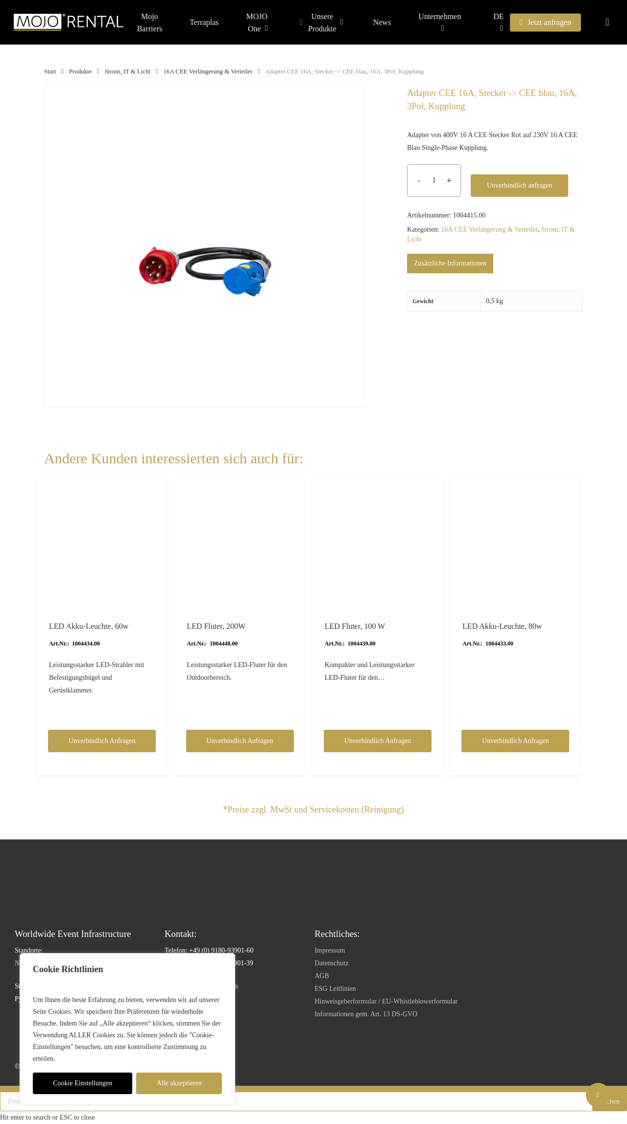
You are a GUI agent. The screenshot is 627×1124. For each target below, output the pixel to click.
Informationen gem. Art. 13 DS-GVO (365, 1014)
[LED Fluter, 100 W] (378, 543)
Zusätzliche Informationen (450, 263)
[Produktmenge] (434, 180)
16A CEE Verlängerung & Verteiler (208, 71)
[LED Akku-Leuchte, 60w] (102, 543)
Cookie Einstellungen (82, 1083)
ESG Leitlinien (335, 988)
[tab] (450, 263)
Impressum (329, 950)
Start (50, 71)
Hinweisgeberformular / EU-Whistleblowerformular (386, 1001)
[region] (127, 1028)
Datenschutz (331, 963)
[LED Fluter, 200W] (239, 543)
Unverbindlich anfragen (519, 185)
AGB (321, 976)
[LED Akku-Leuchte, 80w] (515, 543)
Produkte (80, 71)
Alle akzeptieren (179, 1083)
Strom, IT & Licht (127, 71)
